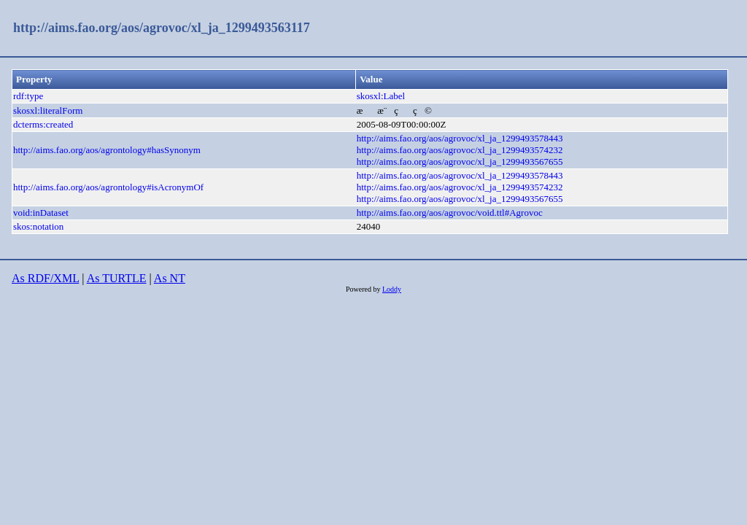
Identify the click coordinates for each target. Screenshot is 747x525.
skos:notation (38, 226)
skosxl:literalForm (47, 110)
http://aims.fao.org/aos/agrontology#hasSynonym (107, 149)
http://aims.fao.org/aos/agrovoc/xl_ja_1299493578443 (460, 138)
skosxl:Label (381, 95)
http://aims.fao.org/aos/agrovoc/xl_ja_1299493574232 (460, 149)
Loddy (391, 289)
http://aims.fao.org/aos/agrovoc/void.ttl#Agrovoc (450, 212)
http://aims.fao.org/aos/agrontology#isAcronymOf (108, 187)
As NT (169, 278)
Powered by (364, 289)
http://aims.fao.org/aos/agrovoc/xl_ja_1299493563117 (161, 27)
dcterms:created (43, 124)
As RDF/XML (45, 278)
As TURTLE (117, 278)
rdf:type (28, 95)
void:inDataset (41, 212)
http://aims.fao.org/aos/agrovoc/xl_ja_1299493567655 (460, 161)
